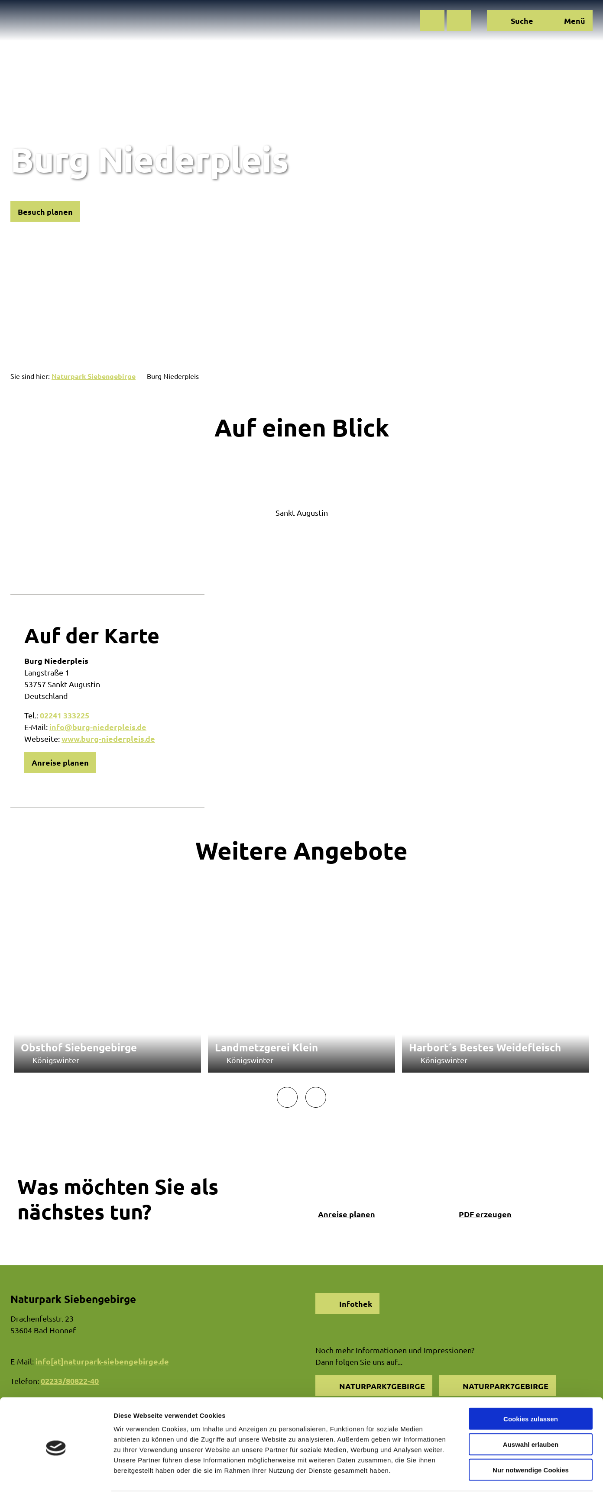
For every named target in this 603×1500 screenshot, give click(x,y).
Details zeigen (461, 1483)
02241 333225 (64, 715)
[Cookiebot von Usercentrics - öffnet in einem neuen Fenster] (56, 1483)
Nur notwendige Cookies (531, 1444)
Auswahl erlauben (530, 1419)
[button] (432, 20)
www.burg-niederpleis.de (108, 739)
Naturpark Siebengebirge (94, 376)
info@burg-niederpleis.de (97, 727)
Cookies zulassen (530, 1393)
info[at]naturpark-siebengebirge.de (102, 1361)
